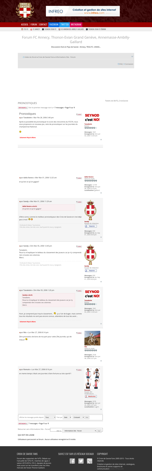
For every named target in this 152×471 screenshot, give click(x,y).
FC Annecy (35, 29)
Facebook (54, 24)
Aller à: (59, 431)
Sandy (25, 201)
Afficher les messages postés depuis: (37, 417)
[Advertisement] (76, 84)
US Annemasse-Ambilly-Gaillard (71, 29)
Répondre (23, 107)
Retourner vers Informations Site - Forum (34, 429)
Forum (34, 24)
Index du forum (31, 57)
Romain (26, 369)
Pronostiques (27, 103)
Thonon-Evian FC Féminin (96, 29)
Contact (43, 24)
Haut (101, 139)
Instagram (76, 24)
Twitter (65, 24)
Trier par (64, 417)
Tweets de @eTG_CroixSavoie (116, 101)
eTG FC (24, 29)
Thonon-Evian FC (49, 29)
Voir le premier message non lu (40, 107)
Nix (24, 332)
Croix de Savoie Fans (46, 57)
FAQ (121, 64)
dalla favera (28, 177)
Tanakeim (27, 117)
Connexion (129, 64)
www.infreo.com (117, 469)
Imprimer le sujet (132, 56)
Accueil (24, 24)
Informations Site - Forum (66, 57)
